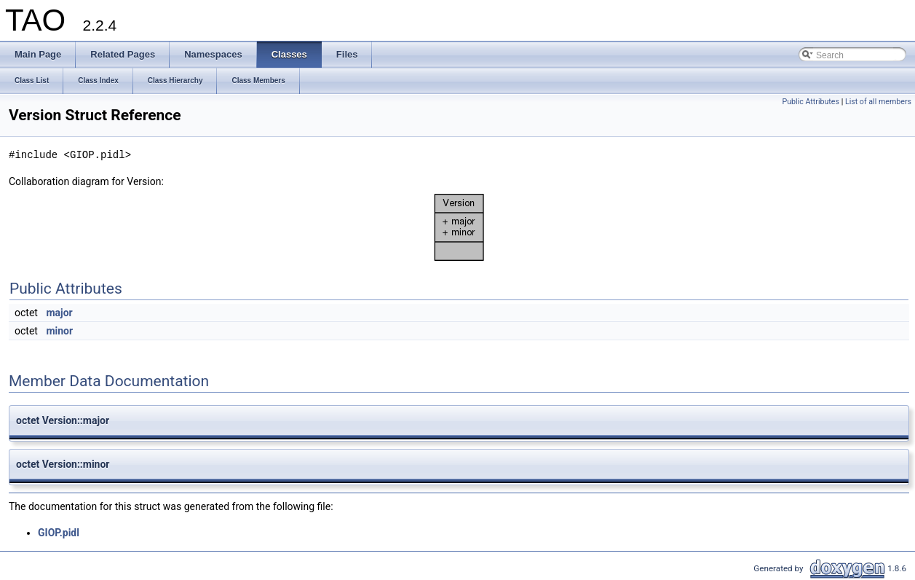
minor (59, 331)
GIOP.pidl (58, 532)
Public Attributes (810, 101)
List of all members (878, 101)
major (59, 312)
